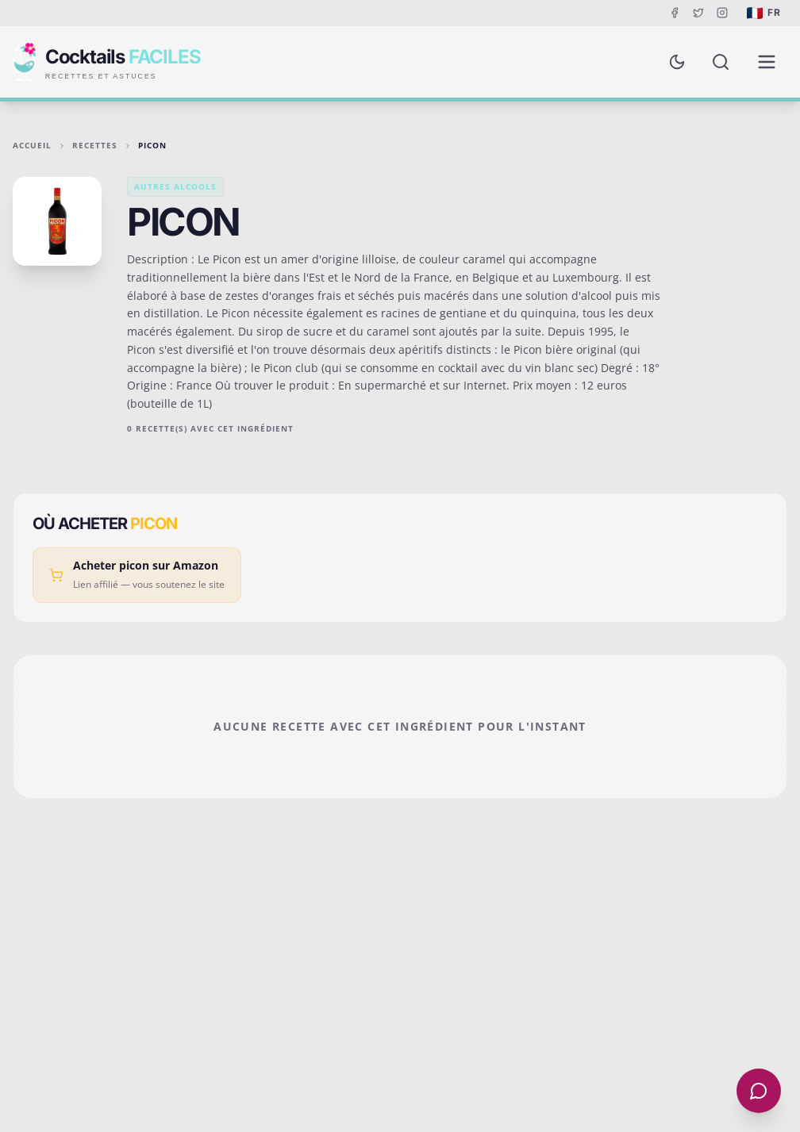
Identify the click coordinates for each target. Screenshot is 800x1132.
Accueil (32, 145)
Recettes (94, 145)
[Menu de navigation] (766, 62)
